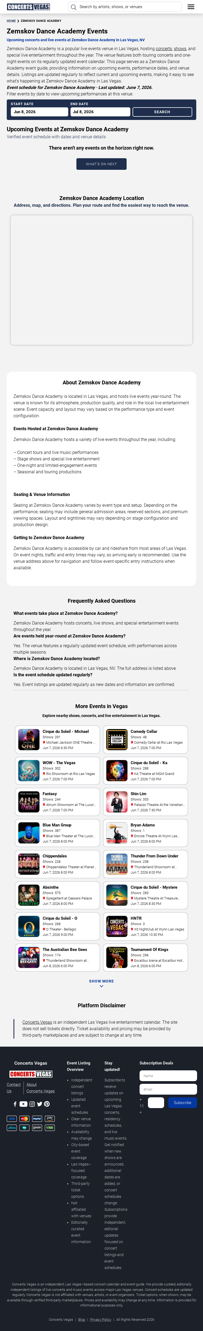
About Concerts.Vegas (40, 1088)
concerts (164, 48)
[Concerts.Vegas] (30, 1075)
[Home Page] (28, 6)
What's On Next (101, 164)
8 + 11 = (142, 1103)
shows (180, 48)
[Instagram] (32, 1105)
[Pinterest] (47, 1105)
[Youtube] (23, 1105)
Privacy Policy (100, 1320)
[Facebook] (15, 1105)
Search (162, 112)
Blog (81, 1320)
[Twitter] (39, 1105)
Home (11, 21)
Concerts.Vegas (37, 1022)
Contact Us (14, 1088)
